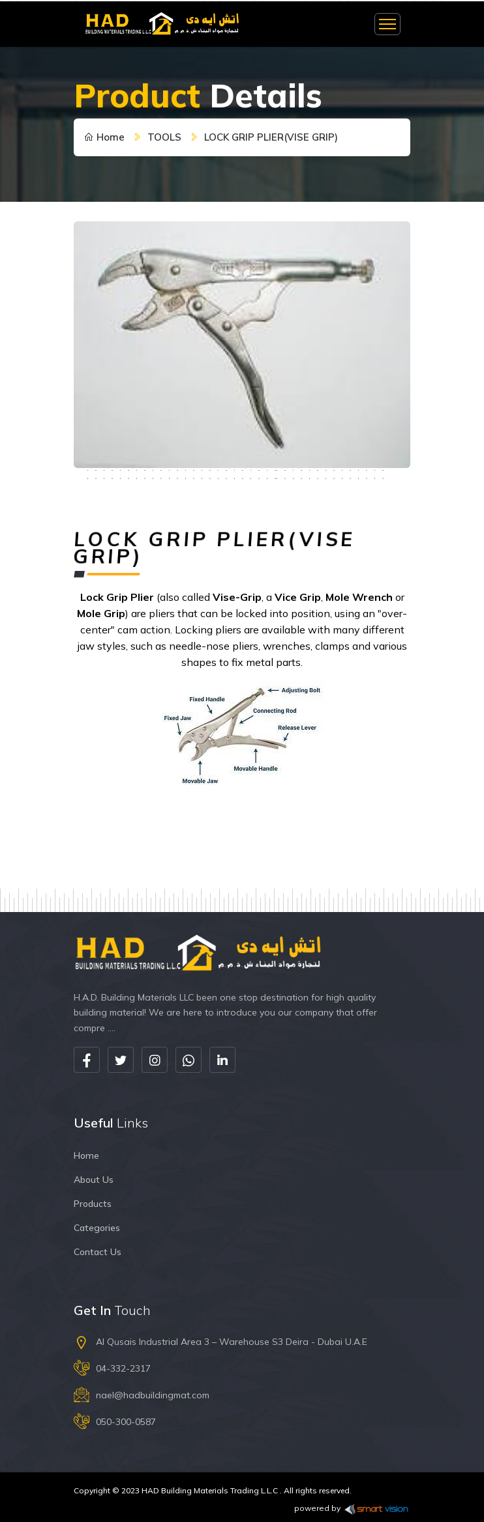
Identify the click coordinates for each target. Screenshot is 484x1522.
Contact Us (97, 1252)
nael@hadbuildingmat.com (152, 1395)
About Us (93, 1179)
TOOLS (164, 137)
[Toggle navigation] (387, 24)
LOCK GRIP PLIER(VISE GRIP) (271, 137)
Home (104, 137)
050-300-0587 (126, 1422)
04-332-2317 (123, 1368)
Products (93, 1204)
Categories (97, 1228)
